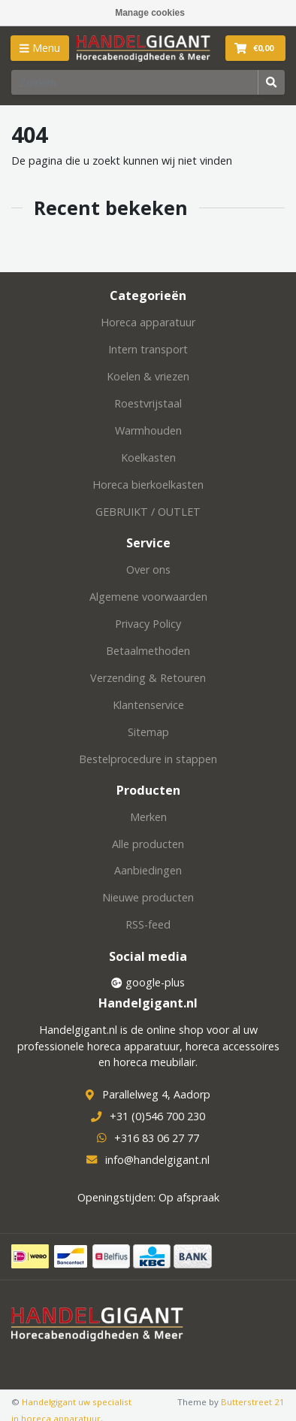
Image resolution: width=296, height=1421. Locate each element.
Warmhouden (148, 430)
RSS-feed (148, 924)
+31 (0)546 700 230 (157, 1116)
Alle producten (148, 844)
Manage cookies (150, 13)
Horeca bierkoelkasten (148, 484)
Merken (148, 817)
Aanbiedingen (148, 870)
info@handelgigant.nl (157, 1160)
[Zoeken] (134, 82)
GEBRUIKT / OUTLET (148, 511)
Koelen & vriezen (148, 376)
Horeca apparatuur (148, 322)
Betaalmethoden (148, 651)
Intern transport (148, 349)
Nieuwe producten (148, 897)
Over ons (148, 569)
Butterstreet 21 (253, 1401)
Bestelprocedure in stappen (148, 759)
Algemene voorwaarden (148, 596)
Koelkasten (148, 457)
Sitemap (148, 732)
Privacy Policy (148, 624)
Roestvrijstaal (148, 403)
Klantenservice (148, 705)
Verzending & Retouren (148, 678)
